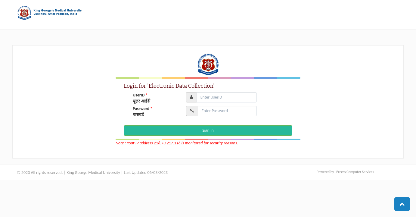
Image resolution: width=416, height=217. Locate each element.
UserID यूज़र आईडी (142, 98)
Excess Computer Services (355, 172)
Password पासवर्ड (142, 111)
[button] (402, 204)
